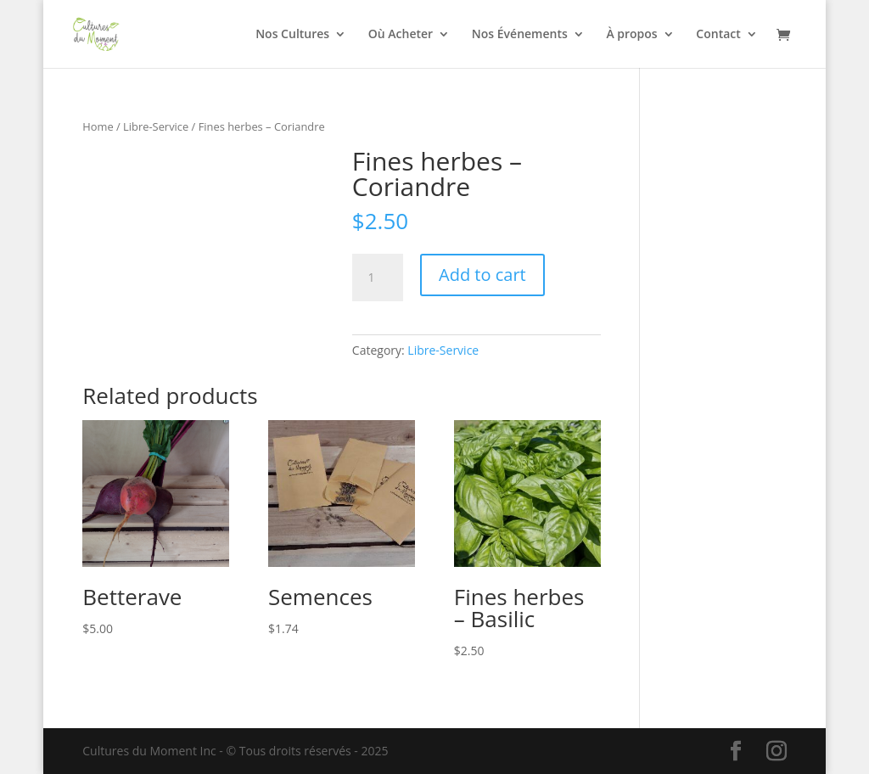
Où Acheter (400, 35)
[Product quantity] (377, 277)
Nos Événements (520, 35)
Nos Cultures (292, 35)
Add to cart (482, 274)
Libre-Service (155, 126)
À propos (631, 35)
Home (97, 126)
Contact (718, 35)
